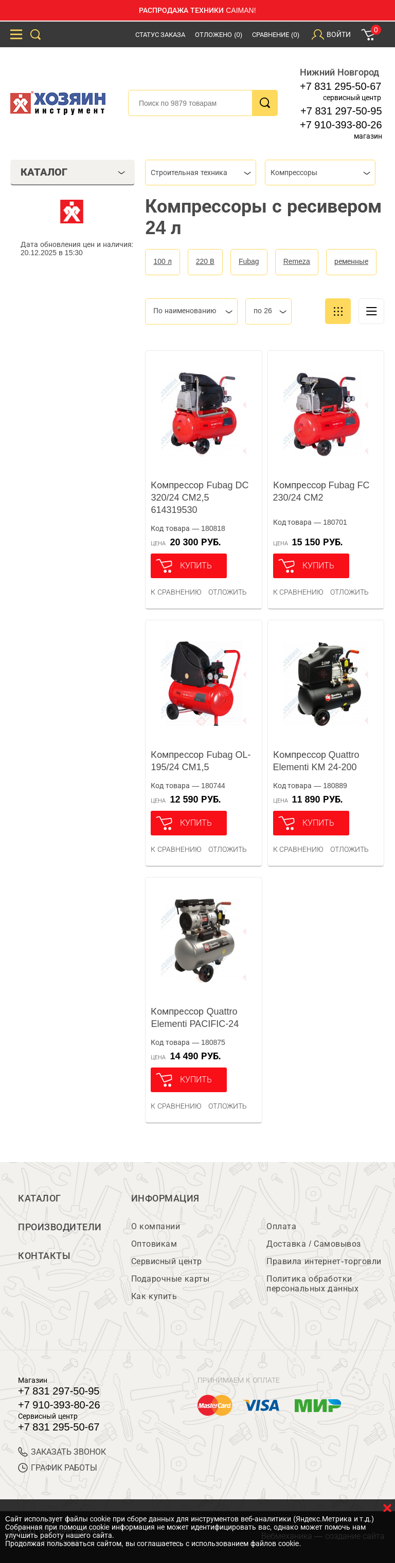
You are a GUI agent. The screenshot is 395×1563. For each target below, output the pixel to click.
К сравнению (176, 592)
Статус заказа (160, 35)
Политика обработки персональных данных (312, 1283)
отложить (227, 592)
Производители (60, 1227)
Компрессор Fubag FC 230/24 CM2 (321, 491)
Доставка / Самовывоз (313, 1244)
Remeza (296, 261)
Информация (165, 1198)
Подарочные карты (170, 1278)
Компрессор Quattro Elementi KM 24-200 (316, 761)
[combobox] (200, 172)
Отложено (218, 35)
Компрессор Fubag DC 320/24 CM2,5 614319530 (199, 497)
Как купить (154, 1296)
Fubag (249, 261)
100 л (162, 261)
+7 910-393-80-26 (341, 124)
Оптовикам (154, 1244)
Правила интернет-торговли (323, 1261)
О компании (155, 1226)
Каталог (39, 1198)
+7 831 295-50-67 (340, 86)
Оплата (281, 1226)
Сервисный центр (166, 1261)
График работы (57, 1468)
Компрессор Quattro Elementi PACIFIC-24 (195, 1017)
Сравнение (275, 35)
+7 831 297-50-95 (341, 111)
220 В (205, 261)
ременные (351, 261)
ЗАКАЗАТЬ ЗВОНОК (62, 1452)
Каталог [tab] (73, 172)
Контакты (44, 1256)
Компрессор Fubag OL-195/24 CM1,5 (200, 761)
